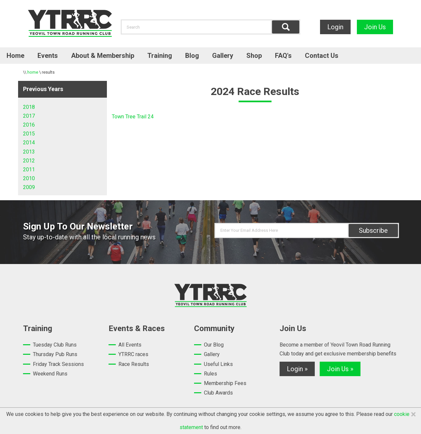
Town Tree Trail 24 (133, 116)
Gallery (222, 56)
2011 (29, 169)
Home (15, 56)
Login (335, 27)
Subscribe (373, 230)
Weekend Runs (50, 374)
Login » (297, 369)
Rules (210, 374)
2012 (29, 160)
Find (285, 27)
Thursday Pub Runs (55, 354)
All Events (129, 345)
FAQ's (283, 56)
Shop (254, 56)
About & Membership (102, 56)
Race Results (133, 364)
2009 (29, 187)
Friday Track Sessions (58, 364)
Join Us (375, 27)
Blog (192, 56)
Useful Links (218, 364)
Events (47, 56)
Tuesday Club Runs (55, 345)
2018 (29, 107)
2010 (29, 178)
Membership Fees (225, 383)
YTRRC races (133, 354)
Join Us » (340, 369)
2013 (29, 152)
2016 (29, 125)
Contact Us (321, 56)
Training (159, 56)
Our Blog (214, 345)
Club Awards (218, 393)
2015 (29, 134)
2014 (29, 142)
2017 (29, 116)
